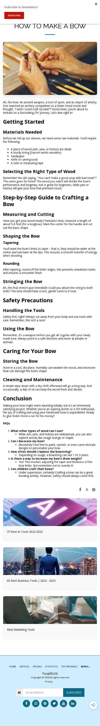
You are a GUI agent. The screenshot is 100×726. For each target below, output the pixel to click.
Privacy (49, 681)
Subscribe (73, 692)
